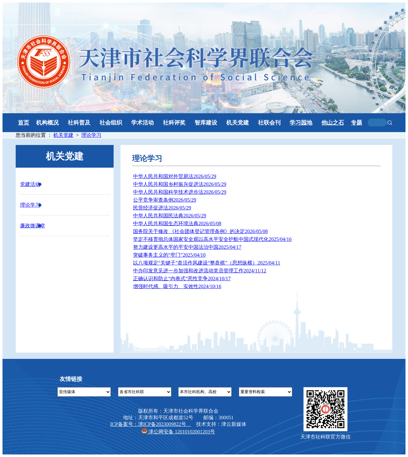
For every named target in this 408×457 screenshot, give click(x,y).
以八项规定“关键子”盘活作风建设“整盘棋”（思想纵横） (206, 262)
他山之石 (332, 123)
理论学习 (91, 135)
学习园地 (301, 123)
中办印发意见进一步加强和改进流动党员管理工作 (199, 270)
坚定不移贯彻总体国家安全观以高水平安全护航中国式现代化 (212, 239)
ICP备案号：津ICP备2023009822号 (150, 424)
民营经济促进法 (162, 207)
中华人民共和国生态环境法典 (177, 223)
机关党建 (63, 135)
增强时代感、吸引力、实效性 (177, 286)
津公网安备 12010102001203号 (178, 431)
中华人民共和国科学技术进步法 (179, 192)
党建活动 (30, 184)
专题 (356, 123)
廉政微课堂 (32, 225)
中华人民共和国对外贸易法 (174, 176)
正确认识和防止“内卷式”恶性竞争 (182, 278)
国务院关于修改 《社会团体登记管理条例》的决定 (200, 231)
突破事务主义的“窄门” (169, 255)
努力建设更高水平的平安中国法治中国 (187, 247)
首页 (23, 123)
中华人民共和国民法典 (169, 215)
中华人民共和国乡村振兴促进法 (179, 184)
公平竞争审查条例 (164, 200)
